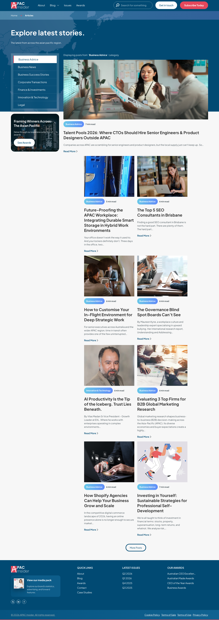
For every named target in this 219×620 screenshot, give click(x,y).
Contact (81, 587)
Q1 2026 (127, 578)
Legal (21, 104)
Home (14, 15)
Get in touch (166, 5)
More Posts (136, 547)
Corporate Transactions (32, 82)
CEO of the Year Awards (180, 583)
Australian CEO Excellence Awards (181, 573)
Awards (80, 5)
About (41, 5)
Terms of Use (184, 614)
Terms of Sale (168, 614)
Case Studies (84, 592)
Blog (80, 578)
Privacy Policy (200, 614)
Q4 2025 (127, 583)
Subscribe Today (194, 5)
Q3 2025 (127, 587)
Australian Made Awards (180, 578)
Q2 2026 (127, 573)
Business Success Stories (33, 74)
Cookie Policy (152, 614)
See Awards (24, 142)
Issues (67, 5)
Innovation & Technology (33, 97)
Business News (27, 67)
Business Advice (28, 59)
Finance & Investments (31, 89)
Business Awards (176, 587)
